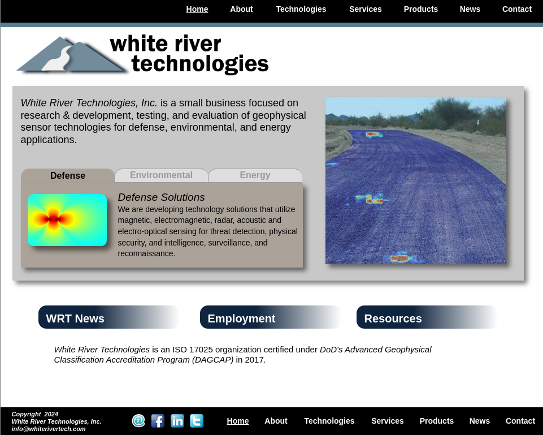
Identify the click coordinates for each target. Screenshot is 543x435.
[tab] (68, 176)
